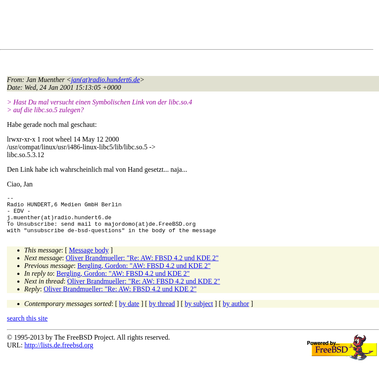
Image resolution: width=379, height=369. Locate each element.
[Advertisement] (164, 26)
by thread (162, 311)
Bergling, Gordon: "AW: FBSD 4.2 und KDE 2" (143, 273)
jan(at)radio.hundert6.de (105, 79)
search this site (27, 326)
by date (129, 311)
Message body (89, 258)
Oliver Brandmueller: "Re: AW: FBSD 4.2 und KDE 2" (142, 265)
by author (236, 311)
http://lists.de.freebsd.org (58, 352)
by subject (199, 311)
